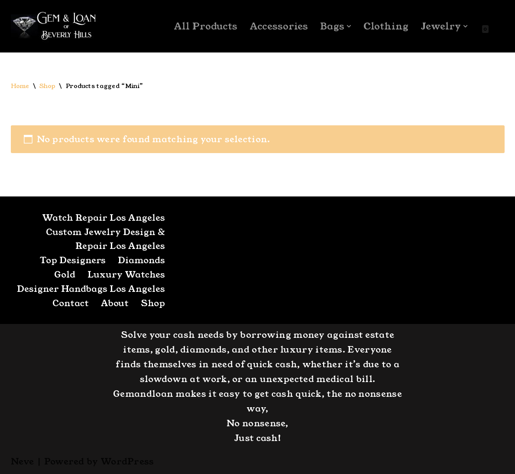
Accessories (278, 26)
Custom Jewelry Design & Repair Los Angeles (105, 239)
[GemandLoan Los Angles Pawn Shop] (54, 26)
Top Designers (73, 260)
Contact (70, 303)
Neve (22, 461)
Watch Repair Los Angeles (103, 218)
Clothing (385, 26)
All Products (205, 26)
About (115, 303)
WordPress (127, 461)
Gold (64, 274)
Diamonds (141, 260)
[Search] (497, 26)
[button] (349, 26)
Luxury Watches (126, 274)
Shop (47, 86)
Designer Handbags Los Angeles (91, 289)
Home (20, 86)
